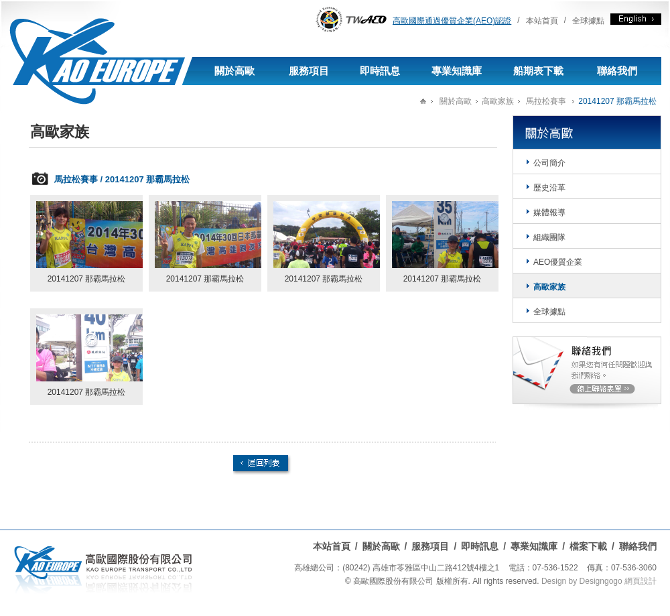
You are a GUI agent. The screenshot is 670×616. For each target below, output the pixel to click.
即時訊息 (380, 70)
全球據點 (588, 20)
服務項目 (309, 70)
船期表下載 (538, 70)
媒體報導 (549, 212)
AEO (351, 19)
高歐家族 (498, 101)
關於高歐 (234, 70)
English (635, 19)
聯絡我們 (617, 70)
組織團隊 (549, 237)
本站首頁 (542, 20)
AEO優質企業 (557, 262)
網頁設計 (640, 581)
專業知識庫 (456, 70)
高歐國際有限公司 (91, 45)
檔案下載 (588, 546)
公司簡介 (549, 163)
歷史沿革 (549, 187)
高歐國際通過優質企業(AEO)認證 (452, 20)
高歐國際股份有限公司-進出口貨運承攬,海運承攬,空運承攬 (103, 572)
